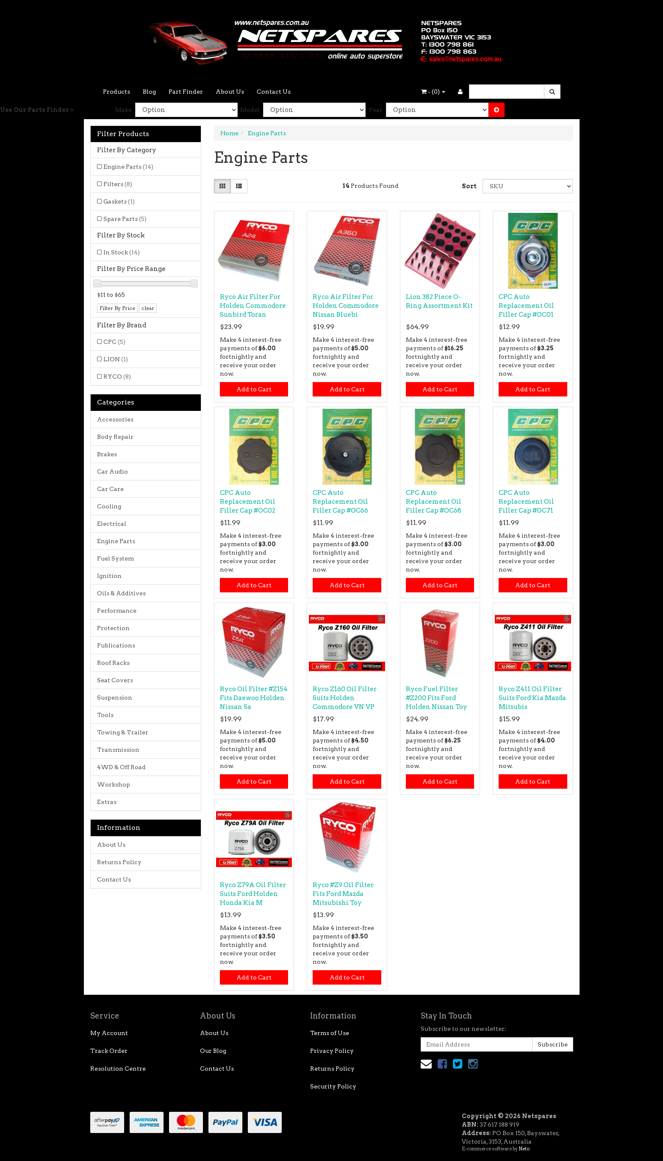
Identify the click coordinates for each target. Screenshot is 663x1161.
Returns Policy (119, 862)
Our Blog (213, 1050)
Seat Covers (115, 680)
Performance (116, 610)
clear (147, 308)
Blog (149, 91)
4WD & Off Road (121, 767)
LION (115, 359)
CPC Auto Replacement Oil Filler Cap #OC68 (433, 501)
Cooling (109, 506)
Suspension (114, 697)
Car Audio (112, 471)
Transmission (118, 749)
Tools (105, 715)
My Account (109, 1033)
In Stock (121, 252)
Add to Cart (254, 389)
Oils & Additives (121, 593)
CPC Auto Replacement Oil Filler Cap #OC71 (526, 501)
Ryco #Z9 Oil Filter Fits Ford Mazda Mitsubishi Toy (343, 894)
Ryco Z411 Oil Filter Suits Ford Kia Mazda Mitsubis (532, 698)
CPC (114, 341)
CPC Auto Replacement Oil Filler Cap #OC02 (247, 501)
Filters (117, 184)
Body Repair (115, 436)
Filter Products (123, 134)
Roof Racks (113, 662)
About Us (230, 91)
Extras (107, 801)
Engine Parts (128, 166)
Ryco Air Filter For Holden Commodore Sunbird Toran (253, 305)
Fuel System (115, 558)
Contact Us (274, 91)
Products (116, 91)
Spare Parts (125, 218)
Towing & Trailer (122, 732)
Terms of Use (329, 1033)
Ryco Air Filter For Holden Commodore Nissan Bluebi (346, 305)
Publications (116, 645)
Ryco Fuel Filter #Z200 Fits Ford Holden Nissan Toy (436, 698)
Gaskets (119, 201)
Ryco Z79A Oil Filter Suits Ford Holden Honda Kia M (253, 894)
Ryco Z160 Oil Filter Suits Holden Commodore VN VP (345, 698)
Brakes (107, 454)
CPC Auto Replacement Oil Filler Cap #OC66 (340, 501)
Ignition (109, 575)
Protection (113, 628)
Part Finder (186, 91)
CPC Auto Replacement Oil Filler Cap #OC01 (526, 305)
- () (433, 91)
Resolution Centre (118, 1068)
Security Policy (333, 1086)
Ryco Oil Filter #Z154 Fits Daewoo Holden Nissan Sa (254, 698)
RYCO (117, 376)
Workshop (113, 784)
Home (229, 133)
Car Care (110, 489)
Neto (524, 1149)
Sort (469, 186)
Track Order (109, 1050)
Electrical (111, 523)
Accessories (115, 419)
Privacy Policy (332, 1050)
